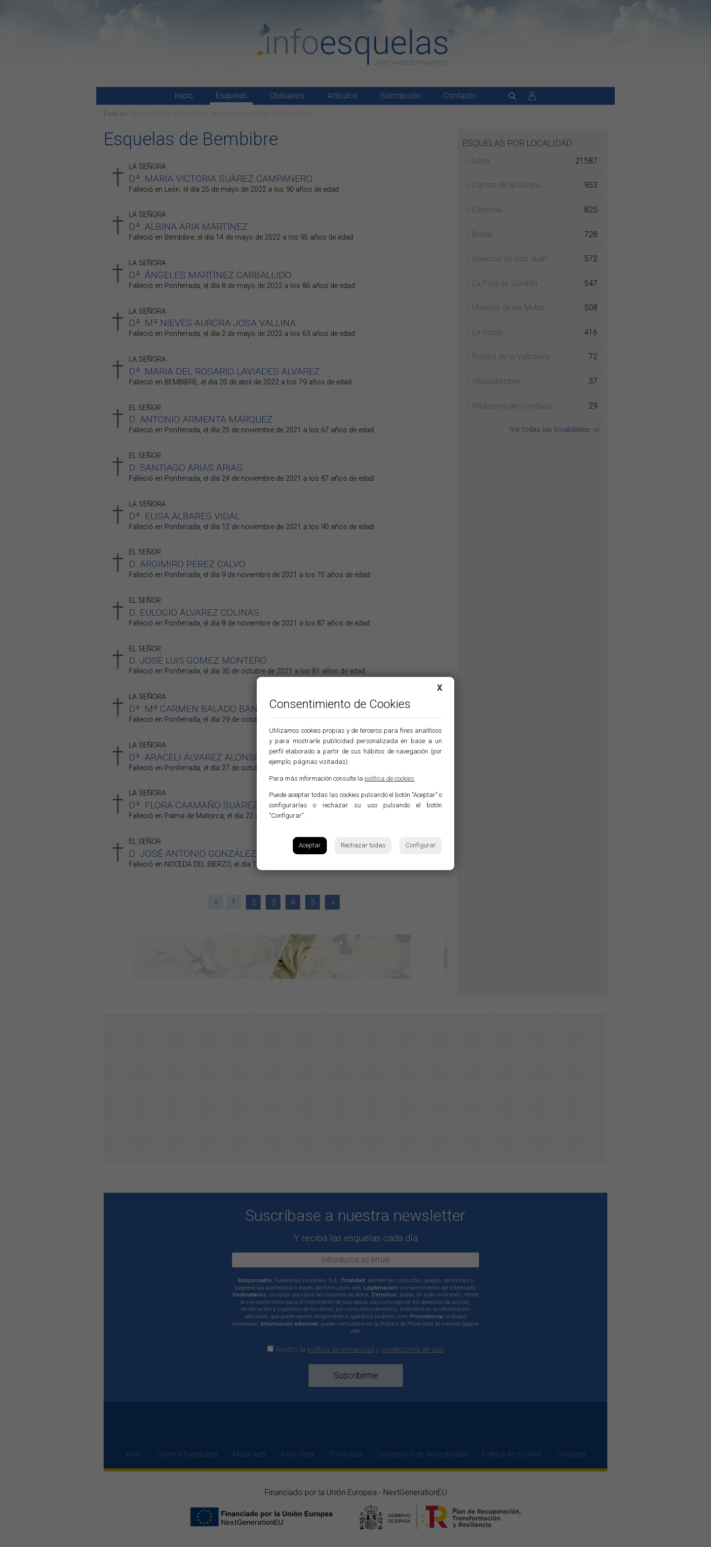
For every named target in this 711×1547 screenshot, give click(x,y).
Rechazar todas (363, 845)
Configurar (420, 845)
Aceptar (310, 845)
